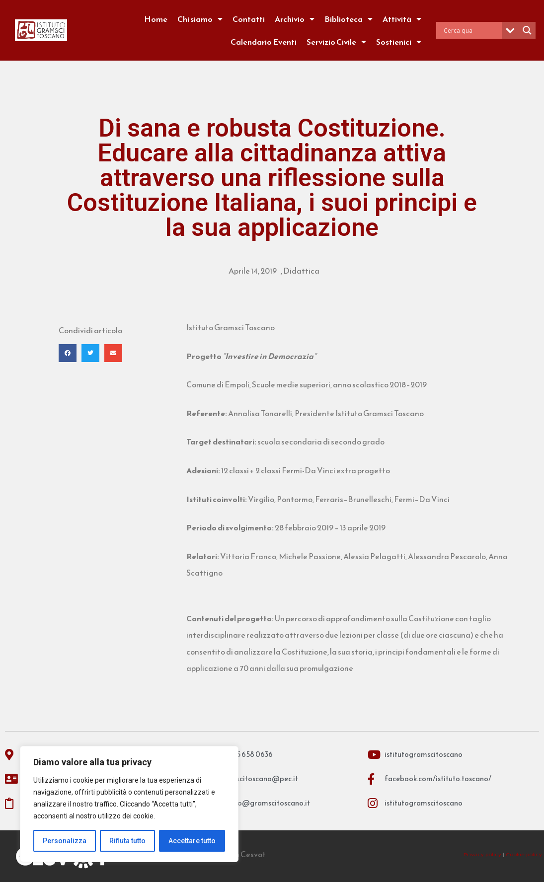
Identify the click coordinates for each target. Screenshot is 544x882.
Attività (402, 19)
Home (155, 19)
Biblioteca (348, 19)
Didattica (301, 271)
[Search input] (471, 30)
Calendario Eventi (264, 42)
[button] (68, 353)
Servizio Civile (336, 42)
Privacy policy (482, 854)
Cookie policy (524, 854)
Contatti (249, 19)
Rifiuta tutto (127, 841)
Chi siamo (200, 19)
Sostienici (398, 42)
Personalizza (64, 841)
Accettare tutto (192, 841)
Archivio (294, 19)
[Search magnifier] (527, 30)
